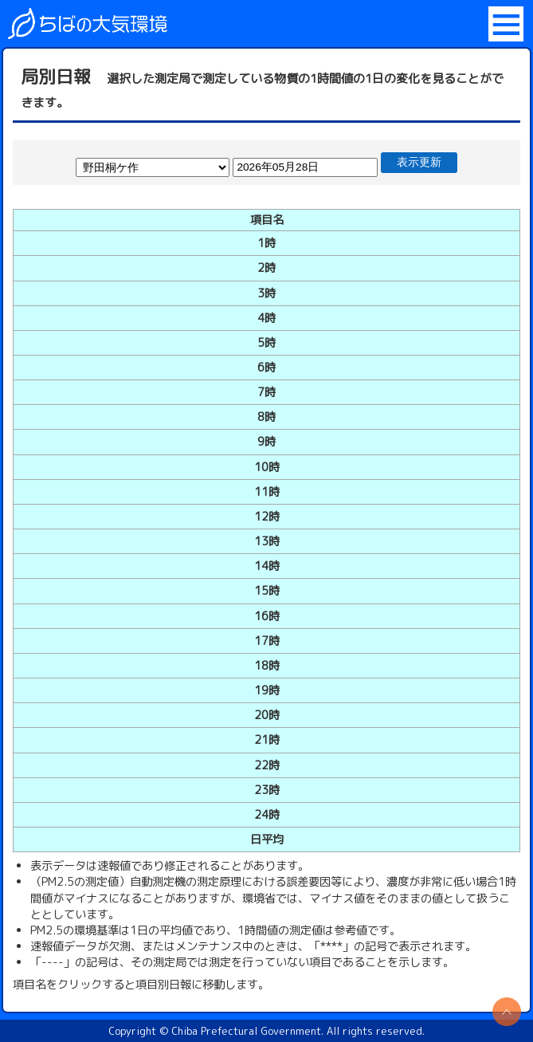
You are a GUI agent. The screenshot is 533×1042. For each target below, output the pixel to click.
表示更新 (419, 162)
